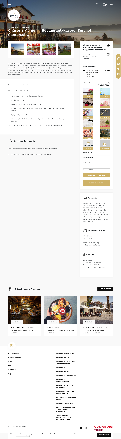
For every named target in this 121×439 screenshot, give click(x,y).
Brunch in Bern (62, 372)
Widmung (86, 167)
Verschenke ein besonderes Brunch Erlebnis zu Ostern (64, 423)
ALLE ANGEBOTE (104, 293)
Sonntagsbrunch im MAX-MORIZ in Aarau (58, 336)
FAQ (9, 378)
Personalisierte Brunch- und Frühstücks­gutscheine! (66, 415)
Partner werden (14, 362)
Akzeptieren (103, 434)
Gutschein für (87, 156)
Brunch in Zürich (62, 376)
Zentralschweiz (18, 332)
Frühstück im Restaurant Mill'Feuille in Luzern (94, 336)
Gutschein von (88, 161)
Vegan (57, 332)
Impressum (12, 374)
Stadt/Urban (32, 332)
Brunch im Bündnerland (65, 358)
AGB (9, 370)
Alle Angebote (14, 358)
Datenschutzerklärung (23, 435)
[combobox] (96, 86)
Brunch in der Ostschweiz (66, 380)
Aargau (50, 332)
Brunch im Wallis (63, 362)
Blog (10, 366)
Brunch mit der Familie (65, 409)
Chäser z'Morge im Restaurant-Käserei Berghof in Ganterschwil (91, 77)
